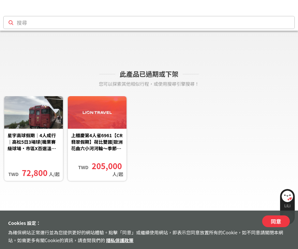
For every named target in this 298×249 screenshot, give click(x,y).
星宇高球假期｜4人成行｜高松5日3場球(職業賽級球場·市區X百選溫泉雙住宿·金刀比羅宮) (31, 142)
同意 (276, 221)
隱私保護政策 (119, 240)
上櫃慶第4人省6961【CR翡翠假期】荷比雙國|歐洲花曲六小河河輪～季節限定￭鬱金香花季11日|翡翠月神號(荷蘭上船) (97, 142)
